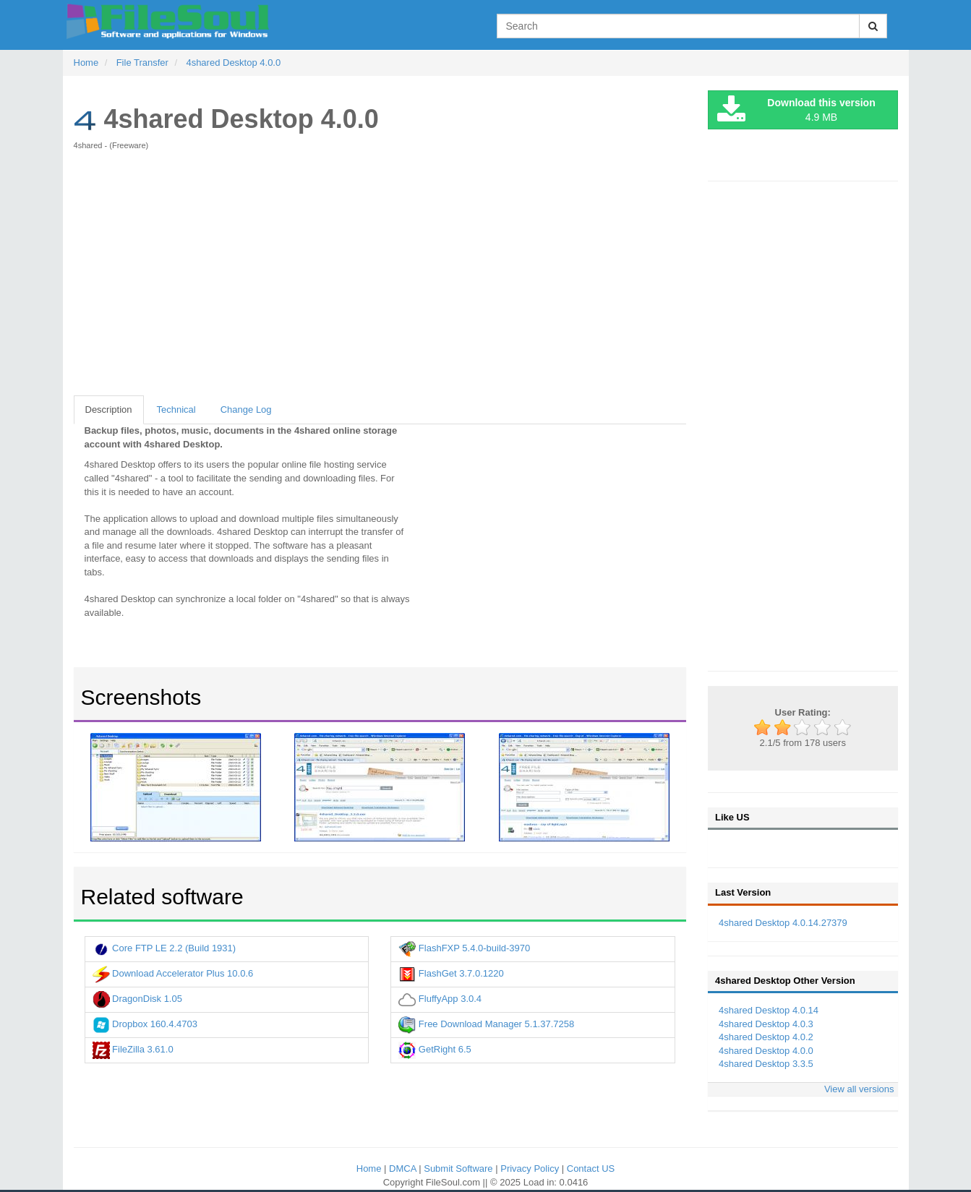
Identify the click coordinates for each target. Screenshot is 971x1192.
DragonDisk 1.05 (137, 998)
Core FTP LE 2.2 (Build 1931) (164, 948)
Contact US (591, 1168)
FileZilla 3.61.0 (133, 1049)
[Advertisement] (380, 280)
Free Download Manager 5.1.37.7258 (486, 1024)
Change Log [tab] (246, 409)
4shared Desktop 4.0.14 (768, 1010)
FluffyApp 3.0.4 (440, 998)
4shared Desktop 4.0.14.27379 (783, 922)
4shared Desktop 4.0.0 (766, 1050)
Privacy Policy (531, 1168)
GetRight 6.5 (434, 1049)
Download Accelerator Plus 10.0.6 (173, 973)
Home (370, 1168)
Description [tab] (108, 409)
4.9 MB (796, 110)
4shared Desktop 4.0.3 (766, 1024)
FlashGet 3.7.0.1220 (450, 973)
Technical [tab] (176, 409)
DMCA (404, 1168)
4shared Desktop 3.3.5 (766, 1063)
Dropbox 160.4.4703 (145, 1024)
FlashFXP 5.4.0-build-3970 (464, 948)
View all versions (859, 1089)
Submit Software (459, 1168)
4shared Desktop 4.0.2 (766, 1037)
